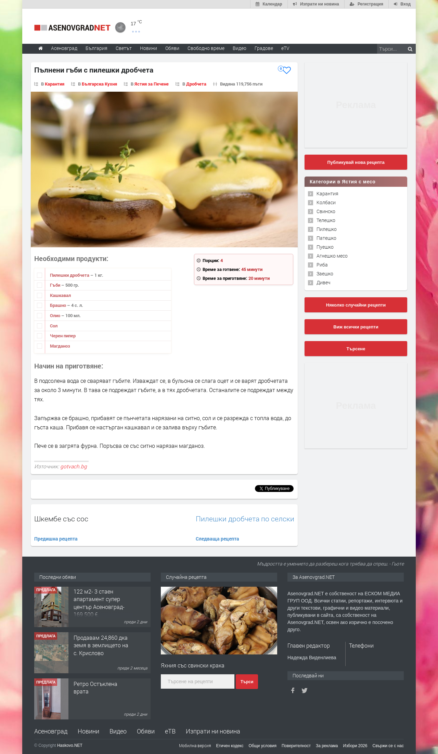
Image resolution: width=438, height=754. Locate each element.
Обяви (146, 731)
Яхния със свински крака (192, 665)
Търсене (356, 348)
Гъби (55, 285)
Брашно (58, 305)
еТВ (170, 731)
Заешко (325, 273)
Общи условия (262, 745)
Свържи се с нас (388, 745)
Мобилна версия (195, 745)
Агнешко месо (332, 255)
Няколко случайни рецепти (356, 305)
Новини (148, 48)
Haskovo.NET (69, 745)
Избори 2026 (355, 745)
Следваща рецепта (217, 538)
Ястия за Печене (151, 84)
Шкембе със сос (61, 518)
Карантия (54, 84)
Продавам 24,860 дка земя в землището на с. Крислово (101, 646)
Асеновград (50, 731)
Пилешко (327, 229)
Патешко (326, 238)
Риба (322, 264)
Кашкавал (60, 295)
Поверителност (296, 745)
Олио (55, 315)
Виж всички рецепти (355, 326)
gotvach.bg (73, 466)
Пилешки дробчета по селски (245, 519)
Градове (264, 48)
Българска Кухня (99, 84)
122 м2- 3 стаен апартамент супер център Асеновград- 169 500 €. (99, 603)
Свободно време (206, 48)
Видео (118, 731)
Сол (53, 326)
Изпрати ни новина (213, 731)
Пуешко (325, 247)
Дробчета (196, 84)
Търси (247, 681)
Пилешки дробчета (70, 275)
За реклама (327, 745)
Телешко (326, 220)
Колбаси (326, 202)
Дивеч (323, 282)
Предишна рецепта (56, 538)
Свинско (326, 211)
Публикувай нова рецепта (355, 162)
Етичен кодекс (230, 745)
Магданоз (60, 346)
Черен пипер (63, 336)
